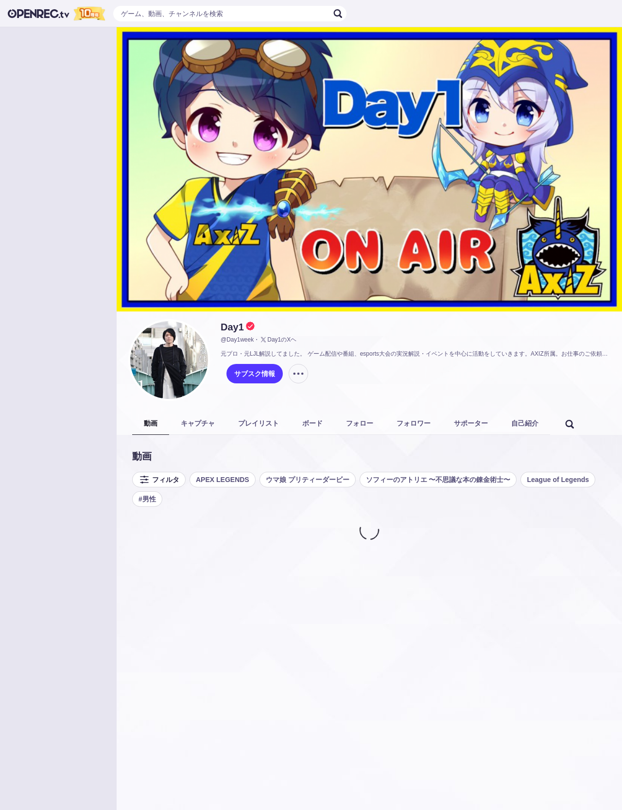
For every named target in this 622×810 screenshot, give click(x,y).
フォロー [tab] (359, 423)
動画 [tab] (150, 423)
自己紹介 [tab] (524, 423)
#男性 (147, 499)
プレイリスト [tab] (258, 423)
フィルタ (158, 479)
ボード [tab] (312, 423)
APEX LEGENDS (222, 479)
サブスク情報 (254, 374)
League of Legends (558, 479)
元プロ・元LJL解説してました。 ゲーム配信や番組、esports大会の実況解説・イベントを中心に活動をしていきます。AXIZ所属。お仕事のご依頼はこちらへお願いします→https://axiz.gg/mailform (415, 353)
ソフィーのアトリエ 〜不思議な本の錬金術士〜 (438, 479)
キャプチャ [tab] (198, 423)
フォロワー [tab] (414, 423)
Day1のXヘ (277, 340)
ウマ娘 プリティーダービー (307, 479)
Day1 (232, 327)
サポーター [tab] (471, 423)
